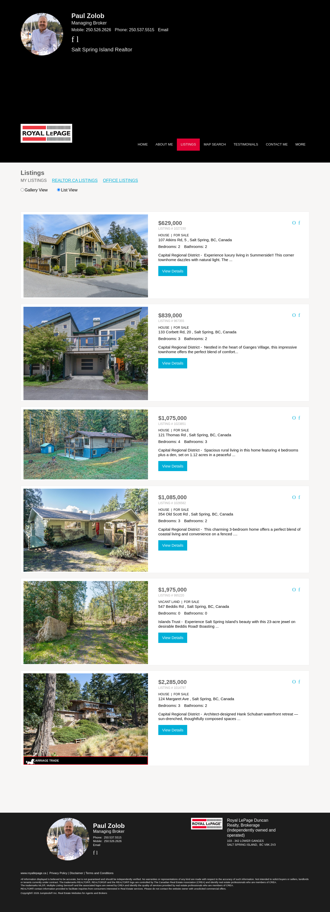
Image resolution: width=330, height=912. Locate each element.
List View (67, 190)
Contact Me (277, 144)
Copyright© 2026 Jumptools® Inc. (39, 893)
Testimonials (246, 144)
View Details (172, 271)
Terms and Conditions (99, 873)
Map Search (215, 144)
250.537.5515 (141, 30)
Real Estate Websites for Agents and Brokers (82, 893)
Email (163, 30)
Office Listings (120, 180)
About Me (164, 144)
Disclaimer (76, 873)
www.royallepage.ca (33, 873)
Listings (188, 144)
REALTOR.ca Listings (75, 180)
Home (143, 144)
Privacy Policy (59, 873)
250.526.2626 (98, 30)
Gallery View (34, 190)
